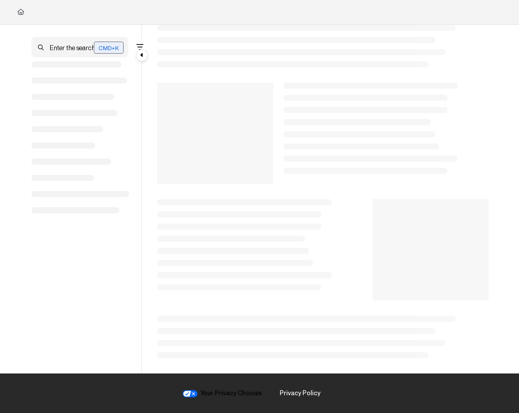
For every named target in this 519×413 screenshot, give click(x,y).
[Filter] (139, 47)
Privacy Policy (300, 393)
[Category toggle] (142, 55)
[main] (323, 199)
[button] (79, 47)
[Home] (20, 12)
